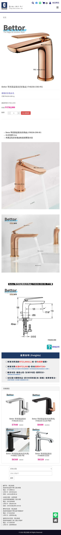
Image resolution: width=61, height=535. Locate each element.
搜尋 (11, 478)
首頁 (4, 17)
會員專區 (55, 3)
